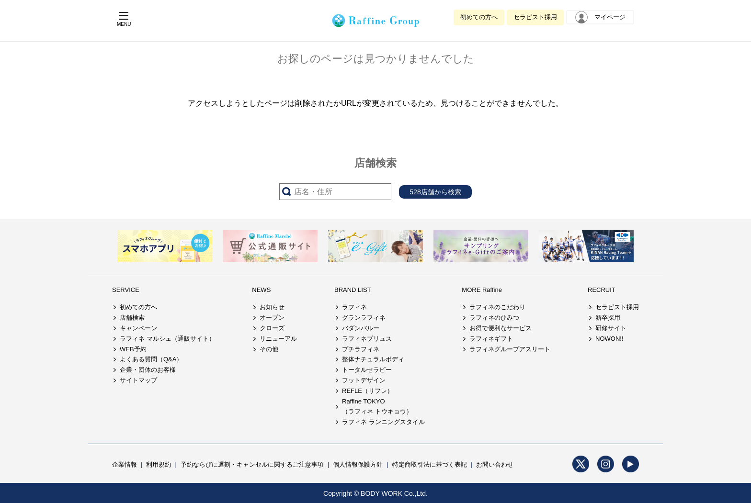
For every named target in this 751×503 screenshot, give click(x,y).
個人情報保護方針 (358, 464)
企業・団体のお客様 (148, 369)
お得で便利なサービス (500, 328)
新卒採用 (607, 317)
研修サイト (610, 328)
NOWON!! (609, 338)
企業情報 (124, 464)
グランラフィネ (364, 317)
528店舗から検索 (435, 192)
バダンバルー (360, 328)
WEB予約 (133, 349)
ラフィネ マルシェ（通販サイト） (167, 338)
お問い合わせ (494, 464)
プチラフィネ (360, 349)
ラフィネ (354, 307)
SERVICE (125, 289)
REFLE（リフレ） (367, 390)
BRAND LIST (352, 289)
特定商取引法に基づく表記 (429, 464)
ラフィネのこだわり (497, 307)
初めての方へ (479, 17)
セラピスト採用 (535, 17)
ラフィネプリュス (367, 338)
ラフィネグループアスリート (509, 349)
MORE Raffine (482, 289)
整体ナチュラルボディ (373, 359)
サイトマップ (138, 380)
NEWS (261, 289)
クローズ (272, 328)
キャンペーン (138, 328)
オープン (272, 317)
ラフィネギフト (491, 338)
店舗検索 (132, 317)
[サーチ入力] (335, 191)
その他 (269, 349)
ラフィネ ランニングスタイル (383, 421)
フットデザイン (364, 380)
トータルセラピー (367, 369)
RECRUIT (601, 289)
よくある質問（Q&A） (151, 359)
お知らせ (272, 307)
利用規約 (158, 464)
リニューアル (278, 338)
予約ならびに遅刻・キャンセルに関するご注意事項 (252, 464)
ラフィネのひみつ (494, 317)
